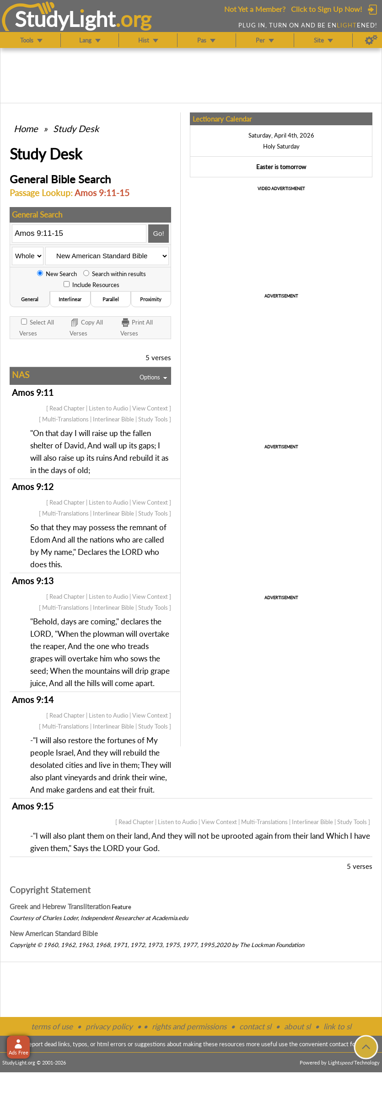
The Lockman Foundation (272, 944)
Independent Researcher (112, 917)
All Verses (36, 328)
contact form (346, 1044)
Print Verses (136, 327)
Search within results (114, 273)
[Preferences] (371, 40)
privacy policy (109, 1026)
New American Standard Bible (54, 933)
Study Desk (76, 128)
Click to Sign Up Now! (326, 9)
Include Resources (91, 284)
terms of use (52, 1026)
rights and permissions (189, 1026)
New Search (57, 273)
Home (26, 128)
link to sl (337, 1026)
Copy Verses (86, 327)
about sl (297, 1026)
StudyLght (65, 19)
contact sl (255, 1026)
